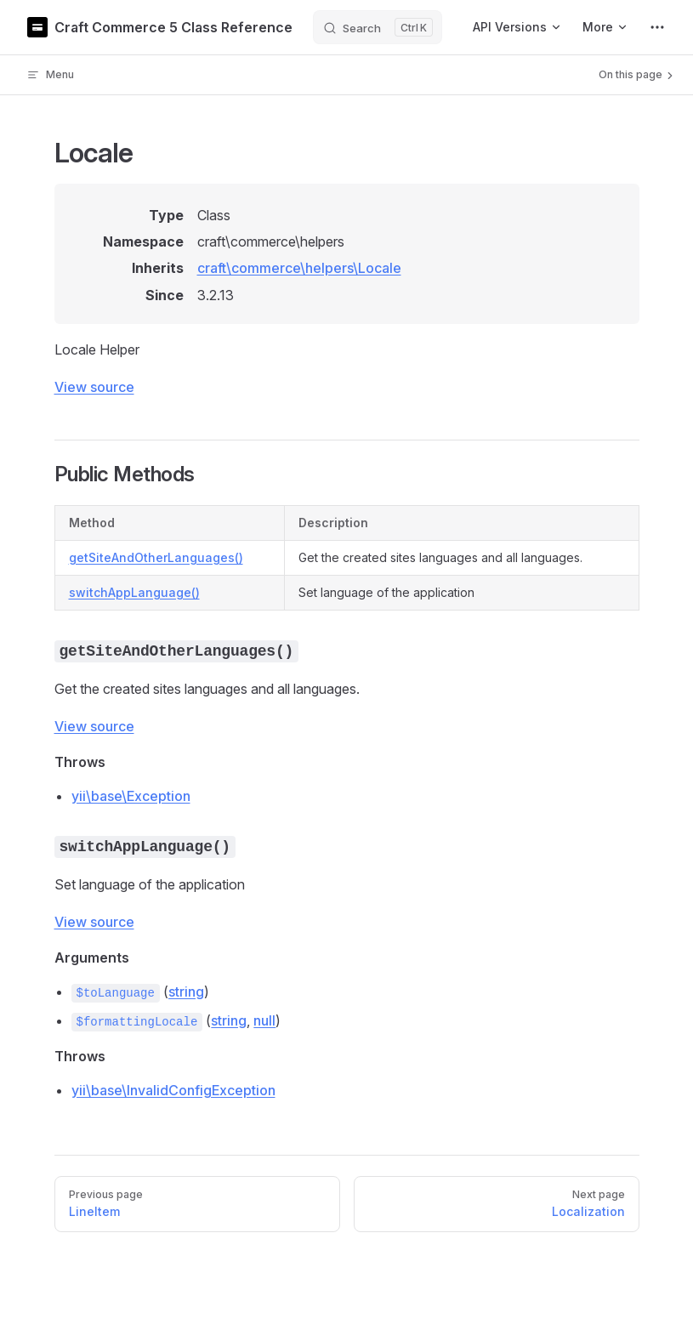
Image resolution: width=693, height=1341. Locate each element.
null (264, 1020)
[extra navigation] (657, 27)
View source (94, 386)
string (186, 991)
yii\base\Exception (130, 795)
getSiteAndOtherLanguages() (156, 557)
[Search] (377, 27)
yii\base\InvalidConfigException (173, 1090)
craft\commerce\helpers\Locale (299, 267)
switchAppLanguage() (134, 592)
